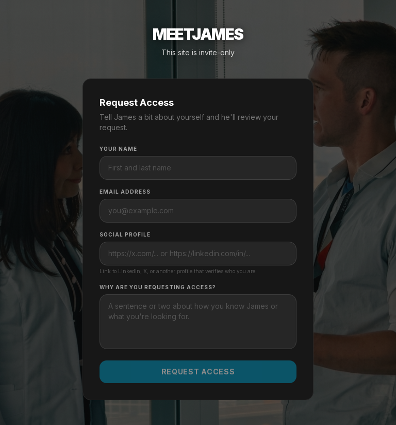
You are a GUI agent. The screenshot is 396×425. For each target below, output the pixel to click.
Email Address (125, 191)
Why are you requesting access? (158, 287)
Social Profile (125, 234)
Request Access (198, 371)
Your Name (118, 149)
